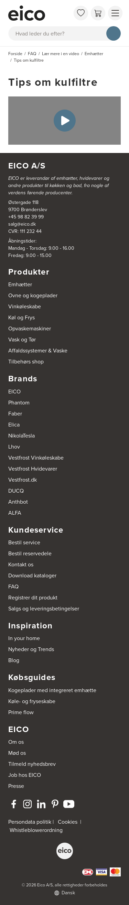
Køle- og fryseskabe (31, 701)
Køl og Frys (21, 317)
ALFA (14, 513)
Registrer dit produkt (32, 597)
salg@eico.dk (22, 224)
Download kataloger (32, 575)
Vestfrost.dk (22, 480)
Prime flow (21, 712)
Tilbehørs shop (26, 362)
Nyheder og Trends (31, 649)
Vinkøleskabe (24, 306)
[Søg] (113, 33)
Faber (15, 414)
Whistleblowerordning (36, 830)
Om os (16, 742)
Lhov (14, 447)
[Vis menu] (115, 13)
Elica (14, 425)
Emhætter (20, 284)
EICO (14, 391)
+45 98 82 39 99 (26, 216)
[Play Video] (65, 121)
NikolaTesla (21, 436)
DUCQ (16, 491)
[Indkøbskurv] (98, 13)
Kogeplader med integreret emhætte (52, 690)
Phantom (19, 403)
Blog (13, 660)
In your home (24, 638)
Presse (16, 786)
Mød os (17, 753)
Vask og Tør (22, 339)
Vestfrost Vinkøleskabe (36, 458)
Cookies (67, 822)
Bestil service (24, 542)
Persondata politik (29, 822)
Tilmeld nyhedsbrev (32, 764)
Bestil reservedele (30, 553)
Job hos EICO (24, 775)
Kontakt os (20, 564)
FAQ (13, 586)
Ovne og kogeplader (32, 295)
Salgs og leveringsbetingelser (43, 609)
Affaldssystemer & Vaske (37, 350)
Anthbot (18, 502)
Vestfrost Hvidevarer (32, 469)
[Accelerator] (39, 13)
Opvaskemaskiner (29, 328)
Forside (15, 54)
